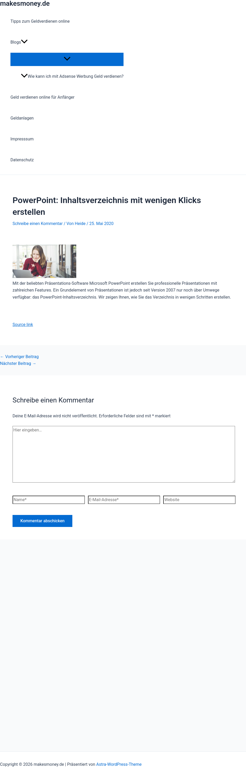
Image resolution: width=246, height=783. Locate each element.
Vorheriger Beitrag (19, 356)
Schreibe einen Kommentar (38, 223)
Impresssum (22, 139)
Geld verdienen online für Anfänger (42, 97)
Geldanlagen (22, 118)
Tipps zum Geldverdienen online (40, 21)
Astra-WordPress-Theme (119, 764)
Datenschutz (22, 159)
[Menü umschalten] (67, 59)
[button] (24, 42)
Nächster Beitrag (18, 363)
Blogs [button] (19, 42)
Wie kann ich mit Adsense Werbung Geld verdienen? (72, 76)
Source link (23, 324)
